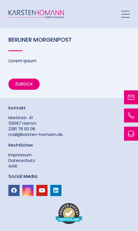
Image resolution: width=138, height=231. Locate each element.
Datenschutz (21, 160)
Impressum (20, 155)
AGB (12, 166)
